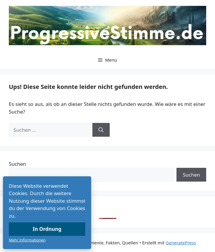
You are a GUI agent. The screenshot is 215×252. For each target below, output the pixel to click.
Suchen (17, 163)
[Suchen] (101, 130)
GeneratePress (181, 243)
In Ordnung (47, 229)
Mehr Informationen (27, 240)
